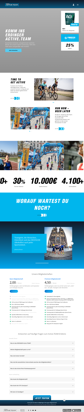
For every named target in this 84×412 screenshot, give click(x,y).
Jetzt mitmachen (13, 50)
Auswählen (14, 291)
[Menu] (78, 5)
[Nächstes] (72, 243)
